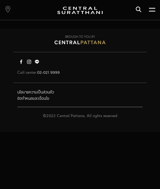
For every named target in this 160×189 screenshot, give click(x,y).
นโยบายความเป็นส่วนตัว (35, 92)
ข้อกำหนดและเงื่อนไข (33, 99)
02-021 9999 (48, 73)
